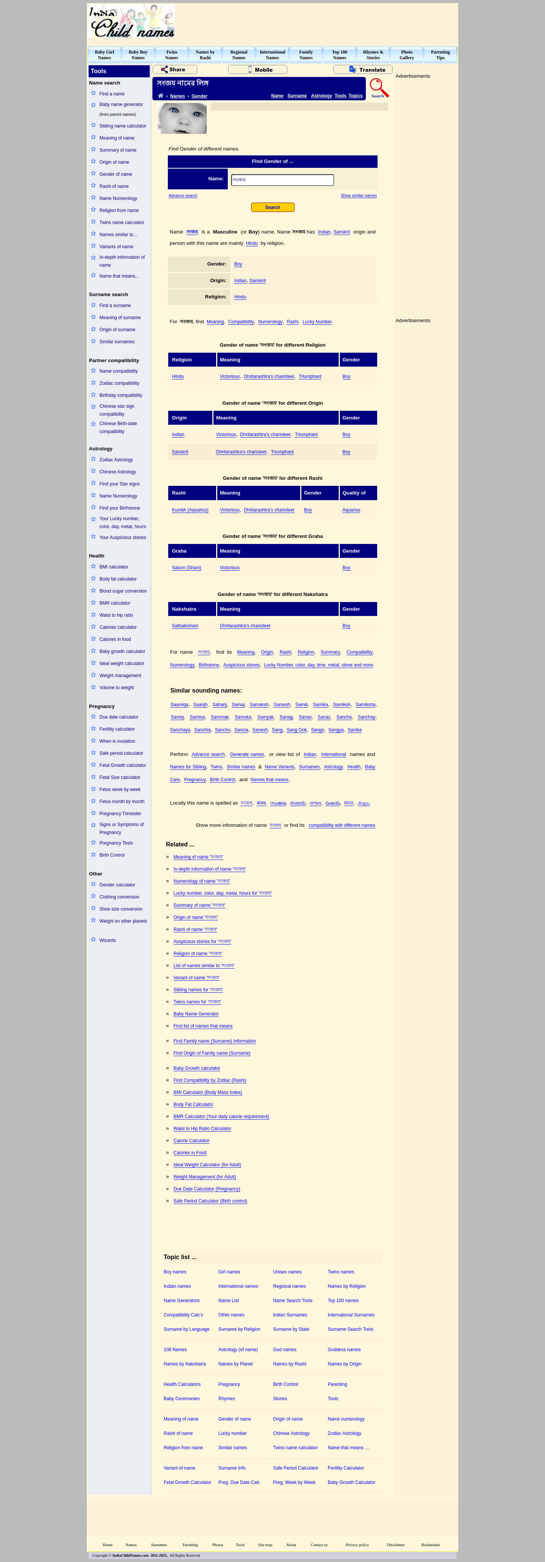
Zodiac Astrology (116, 459)
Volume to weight (117, 687)
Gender (199, 96)
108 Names (175, 1349)
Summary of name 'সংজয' (199, 905)
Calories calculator (118, 627)
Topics (355, 95)
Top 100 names (343, 1300)
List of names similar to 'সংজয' (204, 965)
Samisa (197, 717)
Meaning (215, 321)
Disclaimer (396, 1545)
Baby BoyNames (138, 54)
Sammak (220, 717)
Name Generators (182, 1300)
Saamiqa (179, 704)
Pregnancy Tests (116, 843)
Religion (306, 652)
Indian (324, 232)
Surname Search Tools (350, 1329)
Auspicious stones (241, 665)
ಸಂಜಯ (298, 803)
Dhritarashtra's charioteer (269, 376)
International (333, 754)
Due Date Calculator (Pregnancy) (206, 1189)
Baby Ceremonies (182, 1398)
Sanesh (260, 730)
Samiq (177, 717)
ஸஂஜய (364, 803)
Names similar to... (118, 234)
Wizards (108, 940)
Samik (301, 704)
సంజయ (332, 803)
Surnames (309, 766)
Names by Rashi (289, 1364)
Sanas (305, 717)
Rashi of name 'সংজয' (195, 929)
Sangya (336, 730)
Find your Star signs (120, 484)
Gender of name (116, 174)
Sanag (286, 717)
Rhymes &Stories (373, 54)
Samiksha (366, 704)
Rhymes (226, 1398)
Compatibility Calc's (183, 1315)
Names (177, 96)
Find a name (112, 94)
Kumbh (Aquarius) (190, 510)
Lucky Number (317, 321)
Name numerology (346, 1419)
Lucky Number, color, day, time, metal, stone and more (318, 665)
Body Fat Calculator (193, 1104)
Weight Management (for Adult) (204, 1177)
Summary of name (118, 150)
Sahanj (220, 704)
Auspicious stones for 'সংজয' (202, 941)
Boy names (175, 1272)
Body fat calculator (118, 579)
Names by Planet (235, 1364)
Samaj (238, 704)
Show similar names (359, 195)
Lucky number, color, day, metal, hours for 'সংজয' (222, 893)
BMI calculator (114, 567)
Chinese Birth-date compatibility (118, 427)
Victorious (229, 376)
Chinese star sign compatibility (117, 410)
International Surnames (351, 1315)
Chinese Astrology (118, 472)
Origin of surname (117, 329)
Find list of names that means (203, 1026)
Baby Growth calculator (196, 1068)
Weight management (120, 675)
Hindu (252, 243)
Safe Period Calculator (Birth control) (210, 1201)
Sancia (241, 730)
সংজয (192, 232)
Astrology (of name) (238, 1349)
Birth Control (112, 855)
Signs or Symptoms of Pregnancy (122, 828)
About (291, 1545)
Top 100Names (339, 54)
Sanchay (367, 717)
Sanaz (324, 717)
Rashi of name (114, 186)
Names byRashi (205, 54)
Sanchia (202, 730)
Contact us (319, 1545)
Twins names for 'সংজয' (197, 1001)
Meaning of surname (120, 317)
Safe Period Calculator (295, 1468)
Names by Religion (347, 1286)
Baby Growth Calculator (352, 1482)
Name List (228, 1300)
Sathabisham (185, 625)
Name (277, 95)
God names (284, 1349)
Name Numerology (118, 198)
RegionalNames (238, 54)
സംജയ (278, 803)
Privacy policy (357, 1545)
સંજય (315, 803)
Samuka (243, 717)
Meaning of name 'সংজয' (198, 857)
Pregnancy (195, 779)
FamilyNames (306, 54)
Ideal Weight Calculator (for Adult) (207, 1164)
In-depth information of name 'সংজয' (209, 869)
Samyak (265, 717)
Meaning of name (117, 138)
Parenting (337, 1384)
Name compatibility (119, 371)
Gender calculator (117, 885)
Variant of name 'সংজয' (196, 977)
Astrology (321, 95)
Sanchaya (180, 730)
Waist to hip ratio (116, 615)
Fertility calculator (117, 729)
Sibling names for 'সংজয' (198, 989)
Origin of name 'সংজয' (195, 917)
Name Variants (280, 766)
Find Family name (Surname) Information (214, 1041)
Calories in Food (189, 1152)
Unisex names (287, 1272)
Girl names (229, 1272)
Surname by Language (186, 1329)
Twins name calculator (122, 222)
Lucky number (232, 1433)
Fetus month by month (122, 801)
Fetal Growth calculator (123, 765)
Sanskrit (341, 232)
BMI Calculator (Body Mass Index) (207, 1092)
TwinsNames (171, 54)
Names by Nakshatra (185, 1364)
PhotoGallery (406, 54)
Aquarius (351, 510)
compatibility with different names (342, 825)
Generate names (247, 754)
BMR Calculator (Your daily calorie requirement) (221, 1116)
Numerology (270, 321)
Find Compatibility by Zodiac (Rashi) (209, 1080)
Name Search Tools (293, 1300)
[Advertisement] (320, 21)
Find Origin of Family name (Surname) (211, 1053)
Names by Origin (344, 1364)
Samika (320, 704)
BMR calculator (115, 603)
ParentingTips (440, 54)
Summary (330, 652)
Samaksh (259, 704)
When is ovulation (117, 741)
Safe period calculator (121, 753)
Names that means (269, 779)
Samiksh (341, 704)
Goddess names (344, 1349)
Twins (216, 766)
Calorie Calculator (191, 1140)
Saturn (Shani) (186, 567)
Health (354, 766)
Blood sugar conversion (123, 591)
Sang (277, 730)
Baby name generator (121, 104)
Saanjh (200, 704)
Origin (267, 652)
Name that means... (119, 276)
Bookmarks (431, 1545)
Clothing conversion (119, 897)
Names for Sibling (188, 766)
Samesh (281, 704)
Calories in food (115, 639)
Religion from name (119, 210)
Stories (280, 1398)
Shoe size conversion (121, 909)
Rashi (292, 321)
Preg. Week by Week (294, 1482)
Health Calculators (182, 1384)
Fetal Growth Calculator (187, 1482)
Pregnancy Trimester (120, 813)
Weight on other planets (123, 921)
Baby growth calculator (122, 651)
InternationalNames (272, 54)
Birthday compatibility (121, 395)
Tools (340, 95)
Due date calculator (119, 717)
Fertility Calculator (346, 1468)
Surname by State (291, 1329)
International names (238, 1286)
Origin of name (114, 162)
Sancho (222, 730)
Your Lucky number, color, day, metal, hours (123, 522)
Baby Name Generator (196, 1014)
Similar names (241, 766)
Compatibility (241, 321)
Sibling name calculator (123, 126)
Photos (217, 1545)
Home (107, 1545)
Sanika (355, 730)
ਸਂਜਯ (348, 803)
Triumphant (310, 376)
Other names (231, 1315)
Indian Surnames (290, 1315)
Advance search (183, 195)
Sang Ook (297, 730)
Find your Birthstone (120, 508)
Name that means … (348, 1447)
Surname (297, 95)
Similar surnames (117, 341)
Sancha (344, 717)
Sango (317, 730)
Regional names (289, 1286)
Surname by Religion (239, 1329)
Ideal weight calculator (122, 663)
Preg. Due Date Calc (239, 1482)
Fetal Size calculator (120, 777)
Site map (265, 1545)
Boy (238, 264)
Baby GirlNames (104, 54)
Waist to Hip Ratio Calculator (202, 1128)
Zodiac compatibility (119, 383)
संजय (261, 803)
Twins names (341, 1272)
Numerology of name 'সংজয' (201, 881)
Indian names (177, 1286)
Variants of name (117, 246)
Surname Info (232, 1468)
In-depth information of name (122, 261)
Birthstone (209, 665)
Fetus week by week (120, 789)
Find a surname (115, 305)
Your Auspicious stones (123, 537)
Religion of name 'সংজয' (197, 953)
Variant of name (179, 1468)
